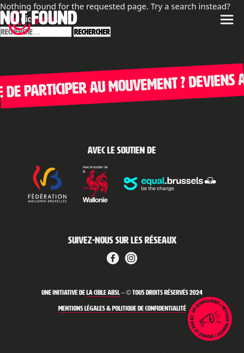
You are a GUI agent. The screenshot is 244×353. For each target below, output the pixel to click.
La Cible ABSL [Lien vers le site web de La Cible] (103, 292)
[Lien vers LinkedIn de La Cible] (131, 257)
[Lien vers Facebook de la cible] (113, 257)
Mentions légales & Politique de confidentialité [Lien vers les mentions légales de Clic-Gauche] (122, 308)
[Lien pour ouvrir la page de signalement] (210, 319)
